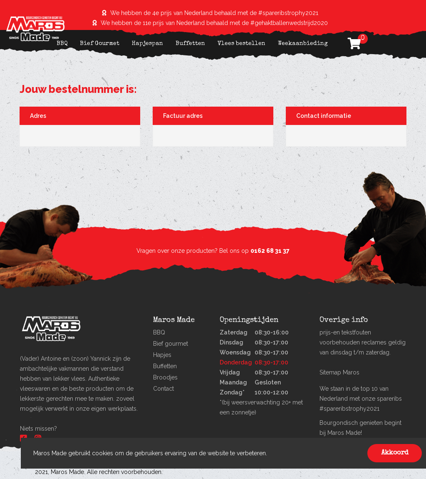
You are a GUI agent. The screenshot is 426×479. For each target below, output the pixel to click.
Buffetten (190, 44)
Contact (163, 388)
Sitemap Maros (339, 372)
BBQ (62, 44)
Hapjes (162, 355)
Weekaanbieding (303, 44)
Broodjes (165, 377)
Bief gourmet (170, 343)
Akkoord (395, 453)
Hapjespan (147, 44)
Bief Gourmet (99, 44)
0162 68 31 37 (270, 250)
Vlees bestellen (241, 44)
